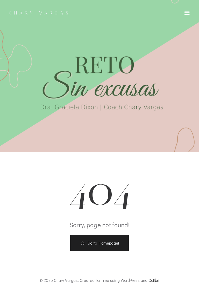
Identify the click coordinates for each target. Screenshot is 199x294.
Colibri (153, 280)
